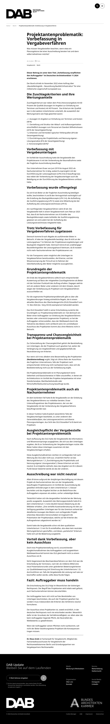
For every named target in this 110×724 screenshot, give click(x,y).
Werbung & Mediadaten (75, 669)
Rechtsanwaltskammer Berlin (39, 644)
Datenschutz (100, 714)
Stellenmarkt (96, 671)
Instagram (96, 682)
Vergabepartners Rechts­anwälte (40, 647)
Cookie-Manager (71, 714)
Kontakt (69, 684)
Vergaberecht (31, 65)
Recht (38, 65)
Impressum (89, 714)
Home (8, 26)
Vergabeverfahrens (66, 179)
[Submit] (44, 678)
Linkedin (95, 684)
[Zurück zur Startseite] (27, 15)
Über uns (69, 682)
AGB (81, 714)
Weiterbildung (97, 669)
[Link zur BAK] (85, 702)
